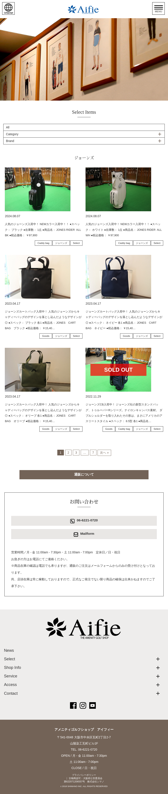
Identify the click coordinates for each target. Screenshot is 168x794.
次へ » (104, 452)
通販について (84, 474)
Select (76, 243)
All (7, 127)
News (9, 650)
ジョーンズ (61, 243)
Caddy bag (43, 243)
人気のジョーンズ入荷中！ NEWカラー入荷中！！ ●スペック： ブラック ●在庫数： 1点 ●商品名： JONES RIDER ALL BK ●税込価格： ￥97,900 (43, 230)
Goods (45, 336)
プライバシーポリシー (84, 775)
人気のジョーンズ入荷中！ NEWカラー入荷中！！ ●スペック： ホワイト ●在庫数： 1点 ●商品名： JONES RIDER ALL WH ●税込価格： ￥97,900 (124, 230)
